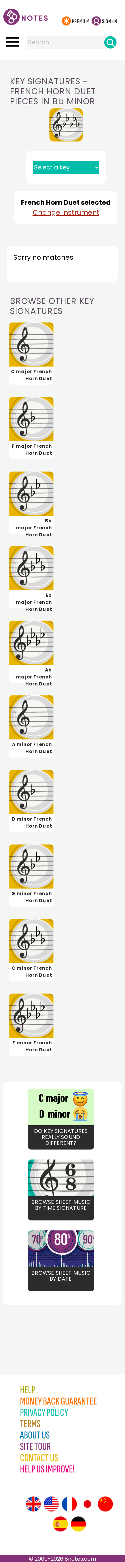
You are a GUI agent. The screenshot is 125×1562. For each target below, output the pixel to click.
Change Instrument (66, 212)
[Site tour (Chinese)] (105, 1504)
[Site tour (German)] (78, 1524)
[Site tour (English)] (33, 1504)
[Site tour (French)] (69, 1504)
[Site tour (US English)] (51, 1504)
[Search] (110, 42)
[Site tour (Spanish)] (60, 1524)
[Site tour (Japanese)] (87, 1504)
